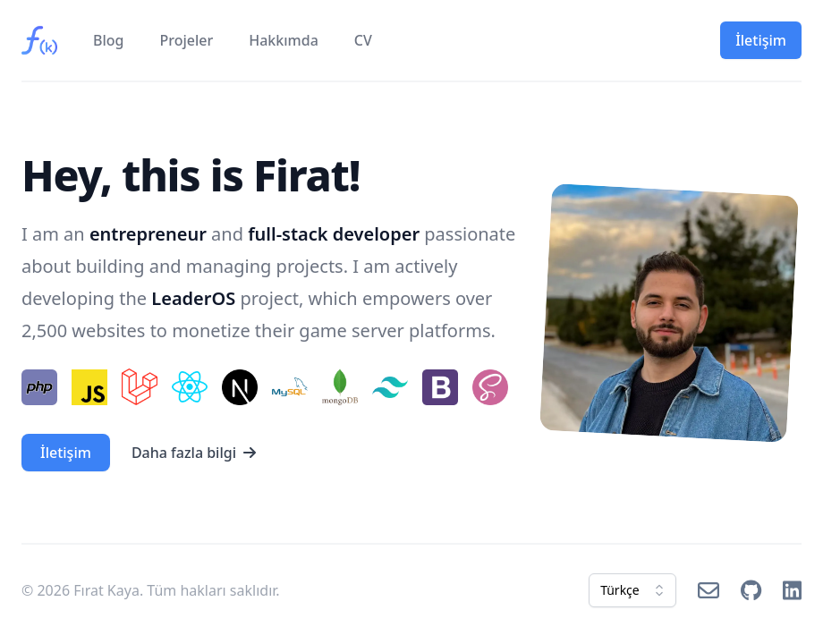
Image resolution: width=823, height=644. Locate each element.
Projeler (186, 40)
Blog (108, 40)
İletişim (760, 40)
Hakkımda (283, 40)
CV (363, 40)
